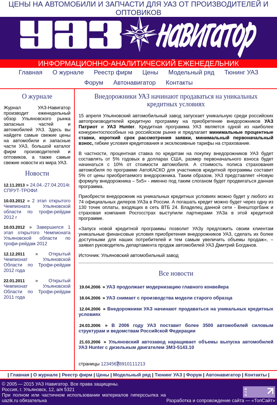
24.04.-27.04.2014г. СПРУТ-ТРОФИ (37, 187)
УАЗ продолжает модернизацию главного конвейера (167, 287)
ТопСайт (263, 400)
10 (126, 364)
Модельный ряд (191, 72)
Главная (31, 72)
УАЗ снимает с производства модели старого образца (169, 298)
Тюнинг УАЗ (241, 72)
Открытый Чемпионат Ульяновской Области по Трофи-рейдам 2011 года (37, 289)
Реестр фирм (113, 72)
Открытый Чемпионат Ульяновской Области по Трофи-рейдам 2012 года (37, 262)
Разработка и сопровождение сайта (205, 400)
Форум (93, 82)
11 (132, 364)
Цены (150, 72)
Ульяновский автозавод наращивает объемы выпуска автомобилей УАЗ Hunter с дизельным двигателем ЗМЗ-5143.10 (175, 344)
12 (137, 364)
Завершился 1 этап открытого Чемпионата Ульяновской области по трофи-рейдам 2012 (37, 235)
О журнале (68, 72)
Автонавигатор (134, 82)
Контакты (179, 82)
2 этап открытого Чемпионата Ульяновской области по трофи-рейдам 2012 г (37, 209)
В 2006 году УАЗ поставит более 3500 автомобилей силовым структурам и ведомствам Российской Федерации (175, 328)
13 (142, 364)
